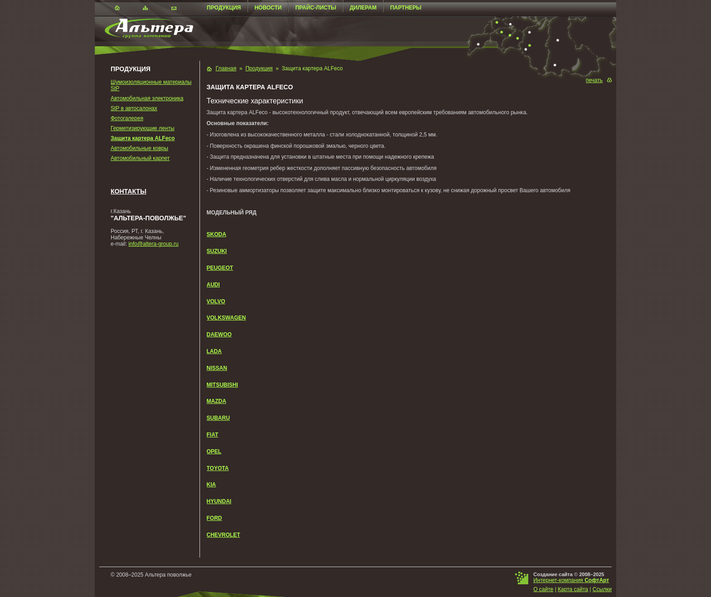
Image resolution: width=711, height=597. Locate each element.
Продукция (224, 8)
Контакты (128, 191)
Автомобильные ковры (139, 148)
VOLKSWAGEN (226, 318)
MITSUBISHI (222, 385)
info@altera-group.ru (153, 244)
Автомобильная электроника (147, 98)
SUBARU (218, 418)
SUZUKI (217, 251)
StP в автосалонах (134, 108)
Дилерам (363, 8)
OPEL (214, 451)
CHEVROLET (223, 535)
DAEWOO (219, 334)
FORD (214, 518)
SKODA (216, 234)
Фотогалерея (127, 118)
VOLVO (216, 301)
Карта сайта (573, 589)
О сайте (543, 589)
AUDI (213, 285)
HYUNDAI (219, 501)
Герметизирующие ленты (143, 128)
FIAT (213, 435)
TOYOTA (218, 468)
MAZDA (216, 401)
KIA (211, 484)
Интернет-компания (571, 580)
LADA (214, 351)
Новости (268, 8)
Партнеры (405, 8)
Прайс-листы (315, 8)
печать (594, 80)
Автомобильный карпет (140, 158)
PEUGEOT (220, 268)
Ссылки (602, 589)
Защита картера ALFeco (143, 138)
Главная (226, 68)
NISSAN (217, 368)
